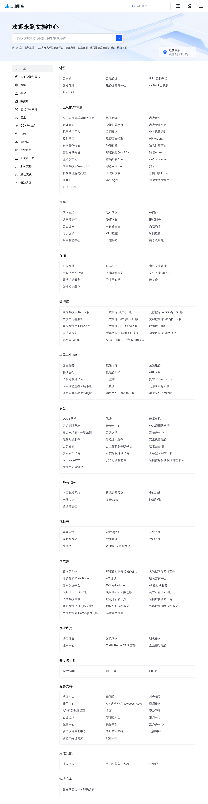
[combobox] (178, 6)
